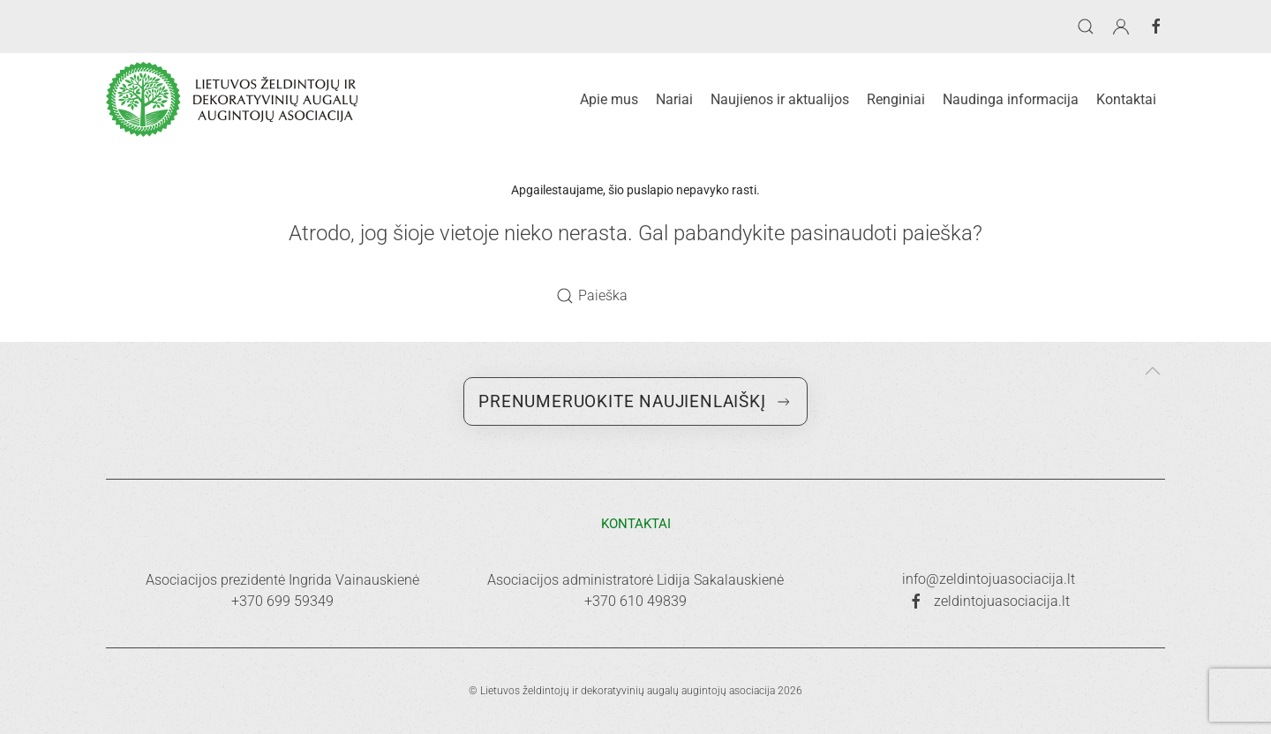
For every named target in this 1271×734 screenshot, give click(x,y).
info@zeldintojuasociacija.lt (988, 579)
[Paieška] (635, 295)
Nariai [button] (674, 99)
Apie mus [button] (609, 99)
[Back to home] (231, 99)
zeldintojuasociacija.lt (988, 601)
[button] (1085, 26)
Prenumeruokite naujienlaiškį (635, 401)
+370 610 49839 (635, 601)
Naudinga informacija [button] (1011, 99)
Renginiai (896, 99)
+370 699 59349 (282, 601)
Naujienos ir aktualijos (780, 99)
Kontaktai (1126, 99)
